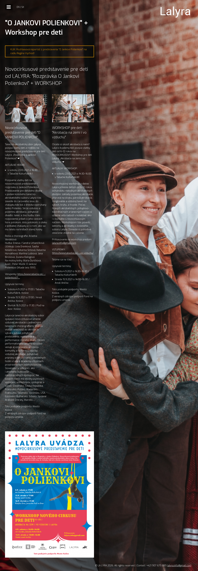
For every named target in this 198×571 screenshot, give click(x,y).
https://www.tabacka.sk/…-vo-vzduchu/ (72, 253)
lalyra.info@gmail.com (64, 243)
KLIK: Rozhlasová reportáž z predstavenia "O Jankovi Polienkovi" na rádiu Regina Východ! (48, 51)
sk (22, 7)
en (18, 7)
